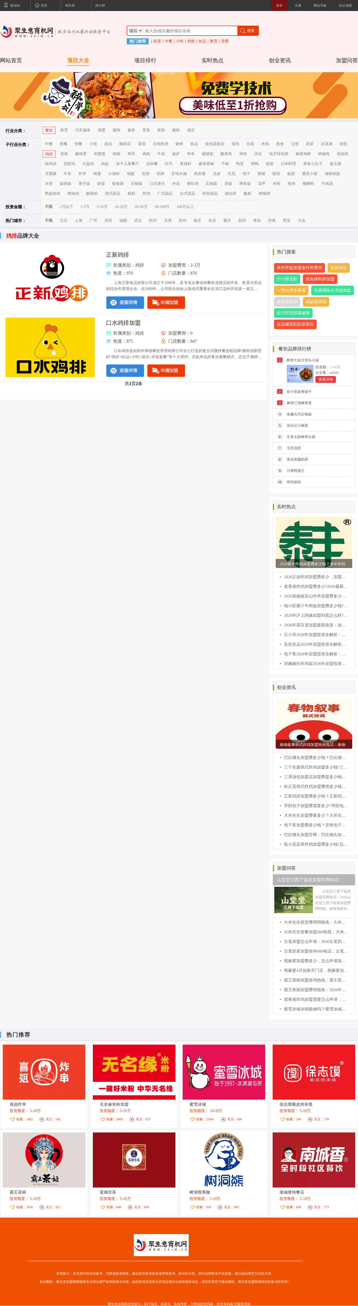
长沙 (212, 220)
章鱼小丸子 (312, 164)
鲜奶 (131, 193)
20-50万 (141, 207)
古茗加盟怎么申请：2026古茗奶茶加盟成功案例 (316, 941)
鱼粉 (291, 184)
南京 (197, 220)
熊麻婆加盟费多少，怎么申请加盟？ (316, 961)
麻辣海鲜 (303, 154)
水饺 (49, 184)
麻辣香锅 (206, 164)
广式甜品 (165, 193)
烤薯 (97, 174)
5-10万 (102, 207)
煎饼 (146, 174)
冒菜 (64, 154)
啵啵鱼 (207, 154)
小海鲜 (114, 174)
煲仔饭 (84, 184)
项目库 (70, 5)
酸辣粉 (92, 193)
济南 (272, 220)
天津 (168, 220)
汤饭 (228, 184)
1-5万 (85, 207)
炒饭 (101, 184)
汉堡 (295, 144)
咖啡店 (125, 144)
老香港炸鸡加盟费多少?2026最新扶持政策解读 (316, 586)
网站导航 (320, 5)
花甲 (262, 184)
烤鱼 (243, 154)
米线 (265, 144)
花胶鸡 (69, 164)
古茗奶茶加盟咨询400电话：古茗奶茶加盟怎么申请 (316, 951)
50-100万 (162, 207)
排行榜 (100, 5)
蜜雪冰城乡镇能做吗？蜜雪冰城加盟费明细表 (316, 1009)
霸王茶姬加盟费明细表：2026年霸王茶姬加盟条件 (316, 990)
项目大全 (78, 60)
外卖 (176, 184)
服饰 (116, 130)
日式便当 (157, 184)
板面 (291, 174)
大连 (301, 220)
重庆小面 (310, 174)
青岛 (257, 220)
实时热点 (213, 60)
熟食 (280, 144)
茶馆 (142, 144)
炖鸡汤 (50, 164)
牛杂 (67, 174)
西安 (287, 220)
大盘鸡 (88, 164)
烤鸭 (255, 164)
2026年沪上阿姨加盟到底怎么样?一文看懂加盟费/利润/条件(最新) (316, 615)
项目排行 (145, 60)
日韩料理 (160, 144)
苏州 (182, 220)
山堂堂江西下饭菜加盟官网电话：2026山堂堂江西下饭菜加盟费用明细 (312, 881)
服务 (131, 130)
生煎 (231, 174)
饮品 (202, 41)
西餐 (63, 144)
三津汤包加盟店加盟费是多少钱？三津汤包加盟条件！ (316, 777)
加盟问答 (347, 60)
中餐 (168, 41)
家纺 (161, 130)
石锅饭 (136, 184)
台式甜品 (187, 193)
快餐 (78, 144)
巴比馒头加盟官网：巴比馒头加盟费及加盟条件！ (316, 834)
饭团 (269, 164)
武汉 (138, 220)
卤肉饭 (65, 184)
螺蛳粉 (308, 184)
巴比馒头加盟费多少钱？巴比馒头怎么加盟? (316, 757)
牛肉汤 (327, 184)
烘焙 (191, 41)
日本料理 (288, 164)
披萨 (176, 154)
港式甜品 (112, 193)
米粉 (277, 184)
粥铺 (261, 174)
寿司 (131, 154)
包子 (246, 174)
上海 (78, 220)
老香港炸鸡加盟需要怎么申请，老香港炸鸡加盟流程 (316, 999)
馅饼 (160, 174)
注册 (298, 5)
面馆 (276, 174)
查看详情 (326, 379)
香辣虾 (185, 164)
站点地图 (345, 5)
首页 (41, 6)
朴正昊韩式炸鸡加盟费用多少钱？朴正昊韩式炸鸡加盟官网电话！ (316, 786)
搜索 (247, 30)
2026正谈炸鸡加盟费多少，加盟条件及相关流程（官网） (316, 577)
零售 (146, 130)
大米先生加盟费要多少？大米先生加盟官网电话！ (316, 815)
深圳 (108, 220)
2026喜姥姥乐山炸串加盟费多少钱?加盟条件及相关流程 (316, 596)
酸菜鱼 (226, 154)
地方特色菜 (278, 154)
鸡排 (49, 154)
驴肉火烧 (179, 174)
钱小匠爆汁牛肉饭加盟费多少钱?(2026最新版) (316, 606)
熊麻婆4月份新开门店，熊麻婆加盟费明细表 (316, 970)
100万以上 (185, 207)
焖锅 (116, 154)
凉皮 (217, 174)
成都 (123, 220)
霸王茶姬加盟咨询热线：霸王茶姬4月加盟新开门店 (316, 980)
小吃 (180, 41)
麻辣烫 (81, 154)
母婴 (225, 41)
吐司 (169, 164)
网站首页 (11, 60)
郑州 (242, 220)
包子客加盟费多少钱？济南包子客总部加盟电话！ (316, 825)
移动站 (12, 6)
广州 (93, 220)
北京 (63, 220)
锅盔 (131, 174)
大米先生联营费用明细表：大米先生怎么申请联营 (316, 922)
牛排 (161, 154)
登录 (279, 5)
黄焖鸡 (73, 193)
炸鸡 (146, 193)
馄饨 (235, 144)
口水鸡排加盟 (123, 323)
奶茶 (157, 41)
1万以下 (66, 207)
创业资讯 (280, 60)
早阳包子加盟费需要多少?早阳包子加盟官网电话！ (316, 806)
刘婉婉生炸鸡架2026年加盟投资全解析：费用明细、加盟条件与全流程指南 (316, 663)
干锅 (225, 164)
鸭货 (240, 164)
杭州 (153, 220)
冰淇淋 (326, 144)
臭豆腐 (335, 164)
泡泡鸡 (342, 154)
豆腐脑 (50, 174)
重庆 (227, 220)
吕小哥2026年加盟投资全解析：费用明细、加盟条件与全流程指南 (316, 634)
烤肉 (146, 154)
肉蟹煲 (99, 154)
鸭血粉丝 (52, 193)
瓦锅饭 (211, 184)
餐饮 (49, 130)
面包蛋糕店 (214, 144)
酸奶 (247, 193)
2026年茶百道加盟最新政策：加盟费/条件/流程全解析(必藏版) (316, 625)
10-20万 (121, 207)
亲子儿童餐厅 (127, 164)
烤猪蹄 (264, 193)
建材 (176, 130)
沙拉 (258, 154)
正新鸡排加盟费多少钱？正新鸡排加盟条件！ (316, 796)
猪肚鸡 (193, 184)
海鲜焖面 (332, 174)
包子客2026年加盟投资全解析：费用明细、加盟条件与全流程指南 (316, 654)
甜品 (108, 144)
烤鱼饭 (245, 184)
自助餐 (152, 164)
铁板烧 (118, 184)
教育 (214, 41)
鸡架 (105, 164)
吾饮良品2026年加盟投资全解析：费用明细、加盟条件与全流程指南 (316, 644)
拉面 (250, 144)
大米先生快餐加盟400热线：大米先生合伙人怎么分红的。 (316, 932)
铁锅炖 (324, 154)
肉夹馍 (200, 174)
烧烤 (179, 144)
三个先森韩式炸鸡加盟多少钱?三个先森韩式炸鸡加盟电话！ (316, 767)
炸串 (82, 174)
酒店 (191, 130)
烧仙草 (231, 193)
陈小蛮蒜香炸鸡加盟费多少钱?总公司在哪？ (316, 844)
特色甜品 (210, 193)
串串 (191, 154)
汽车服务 (83, 130)
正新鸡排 (117, 255)
